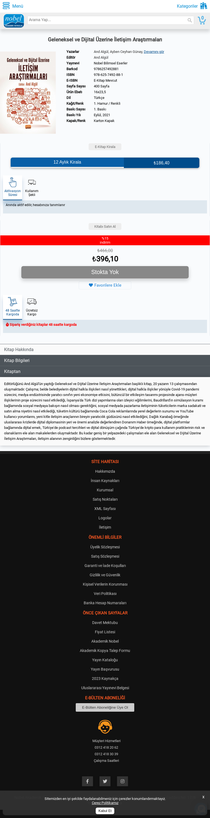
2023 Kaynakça (105, 678)
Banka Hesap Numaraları (105, 603)
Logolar (105, 518)
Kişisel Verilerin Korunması (105, 584)
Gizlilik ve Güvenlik (105, 575)
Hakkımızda (105, 471)
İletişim (105, 527)
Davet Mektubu (105, 622)
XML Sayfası (105, 508)
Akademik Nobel (105, 641)
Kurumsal (105, 490)
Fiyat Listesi (105, 632)
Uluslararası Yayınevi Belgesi (105, 688)
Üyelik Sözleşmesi (105, 547)
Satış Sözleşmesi (105, 556)
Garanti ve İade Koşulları (105, 565)
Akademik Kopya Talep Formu (105, 650)
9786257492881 (106, 69)
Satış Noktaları (105, 499)
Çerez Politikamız (105, 803)
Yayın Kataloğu (105, 660)
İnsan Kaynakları (105, 480)
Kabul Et (105, 811)
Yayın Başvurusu (105, 669)
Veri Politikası (105, 593)
